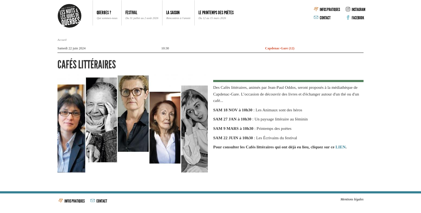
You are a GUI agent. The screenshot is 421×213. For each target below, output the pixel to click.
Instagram (355, 9)
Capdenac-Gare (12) (279, 48)
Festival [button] (141, 15)
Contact (322, 17)
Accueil (62, 39)
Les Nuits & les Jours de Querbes (69, 16)
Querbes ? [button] (107, 15)
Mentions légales (352, 199)
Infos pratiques (327, 9)
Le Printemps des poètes (216, 15)
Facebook (355, 17)
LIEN (340, 147)
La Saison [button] (178, 15)
